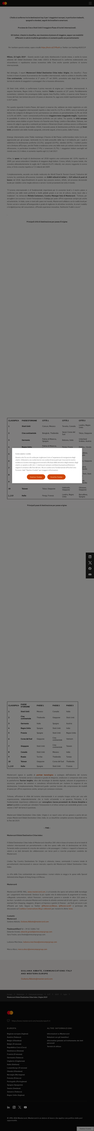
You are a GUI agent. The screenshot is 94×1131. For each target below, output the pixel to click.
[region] (47, 465)
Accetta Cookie (56, 477)
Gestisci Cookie (36, 477)
